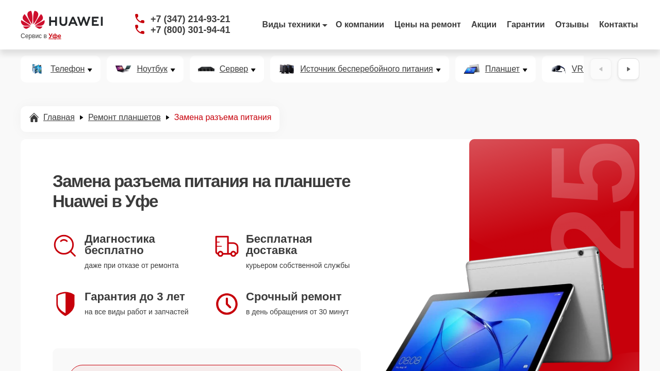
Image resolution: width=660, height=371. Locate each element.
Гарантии (526, 24)
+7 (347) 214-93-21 (190, 19)
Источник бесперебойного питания (366, 69)
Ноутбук (152, 69)
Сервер (234, 69)
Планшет (502, 69)
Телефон (68, 69)
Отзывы (572, 24)
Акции (484, 24)
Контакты (618, 24)
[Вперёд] (628, 69)
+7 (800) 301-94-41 (190, 30)
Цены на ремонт (427, 24)
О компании (360, 24)
